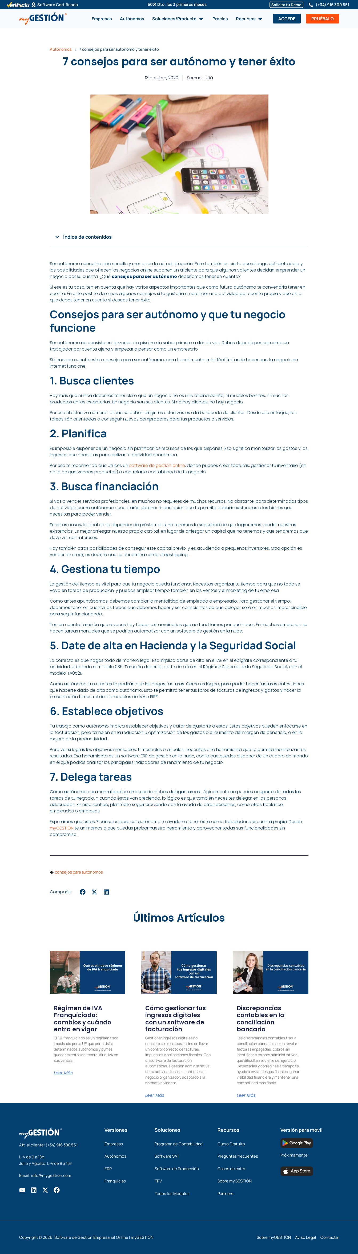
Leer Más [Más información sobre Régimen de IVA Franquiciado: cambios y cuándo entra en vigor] (63, 1073)
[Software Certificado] (33, 4)
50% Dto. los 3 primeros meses (177, 4)
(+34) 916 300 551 (332, 4)
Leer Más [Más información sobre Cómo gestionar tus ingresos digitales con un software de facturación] (154, 1095)
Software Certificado (57, 4)
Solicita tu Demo (286, 4)
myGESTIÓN (62, 828)
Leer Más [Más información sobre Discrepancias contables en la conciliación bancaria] (246, 1095)
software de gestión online (157, 465)
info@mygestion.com (51, 1175)
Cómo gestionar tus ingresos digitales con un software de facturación (175, 1018)
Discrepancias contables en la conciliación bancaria (260, 1018)
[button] (57, 237)
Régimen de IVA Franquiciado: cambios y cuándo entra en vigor (82, 1018)
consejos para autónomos (79, 872)
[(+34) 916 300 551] (311, 5)
